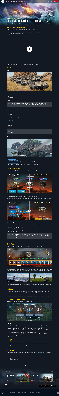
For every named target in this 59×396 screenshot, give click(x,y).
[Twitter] (47, 1)
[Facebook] (41, 1)
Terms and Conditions (22, 389)
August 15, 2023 (39, 352)
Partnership (23, 1)
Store (16, 1)
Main (6, 1)
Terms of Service (29, 389)
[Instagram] (45, 1)
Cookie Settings (39, 389)
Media (14, 1)
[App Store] (53, 386)
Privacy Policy (34, 389)
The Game (11, 1)
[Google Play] (41, 386)
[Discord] (43, 1)
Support (19, 1)
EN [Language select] (51, 1)
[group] (17, 378)
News (8, 1)
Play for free (55, 1)
